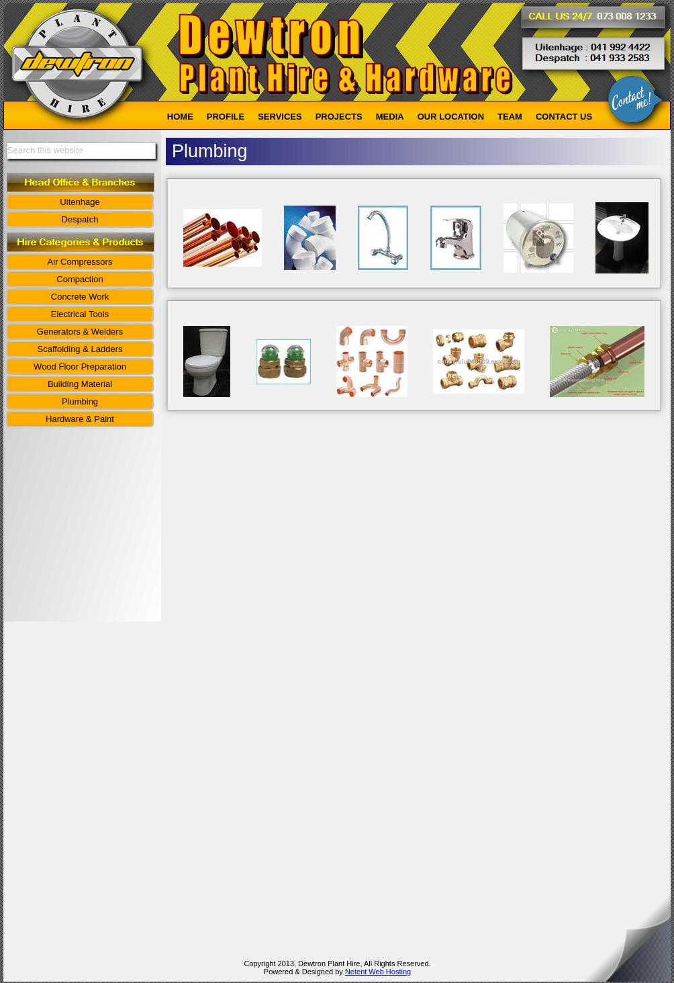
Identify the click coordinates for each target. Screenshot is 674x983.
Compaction (79, 279)
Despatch (80, 219)
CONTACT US (564, 117)
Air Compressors (80, 262)
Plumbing (80, 401)
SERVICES (280, 117)
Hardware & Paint (80, 419)
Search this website (45, 150)
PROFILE (225, 117)
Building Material (80, 384)
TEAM (509, 117)
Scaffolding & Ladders (80, 349)
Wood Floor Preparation (80, 366)
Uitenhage (79, 202)
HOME (180, 117)
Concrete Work (80, 297)
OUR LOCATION (451, 117)
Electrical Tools (80, 314)
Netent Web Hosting (378, 972)
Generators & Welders (80, 332)
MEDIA (390, 117)
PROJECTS (339, 117)
